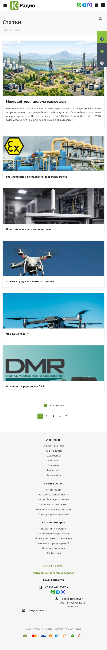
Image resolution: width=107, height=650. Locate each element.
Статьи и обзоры (53, 565)
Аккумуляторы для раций (53, 543)
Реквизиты (53, 470)
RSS (100, 18)
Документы (54, 455)
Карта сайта (53, 475)
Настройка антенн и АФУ (53, 494)
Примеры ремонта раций (53, 514)
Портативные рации (53, 528)
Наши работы (53, 450)
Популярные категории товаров (53, 573)
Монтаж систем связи (53, 504)
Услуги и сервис (53, 483)
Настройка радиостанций (53, 499)
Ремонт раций (53, 489)
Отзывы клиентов (53, 445)
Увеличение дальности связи (53, 509)
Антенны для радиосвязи (53, 533)
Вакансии (53, 460)
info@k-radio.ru (37, 610)
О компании (53, 439)
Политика (53, 465)
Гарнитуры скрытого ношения (53, 538)
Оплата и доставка (53, 548)
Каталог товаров (53, 522)
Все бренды (53, 553)
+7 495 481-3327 (55, 587)
